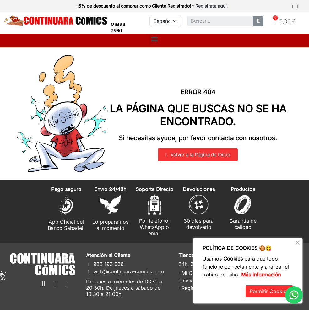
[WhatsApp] (294, 295)
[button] (197, 154)
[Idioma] (165, 21)
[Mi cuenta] (296, 6)
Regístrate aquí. (211, 5)
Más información (261, 274)
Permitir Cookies (269, 291)
